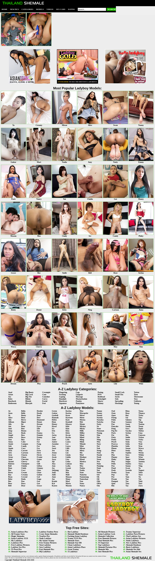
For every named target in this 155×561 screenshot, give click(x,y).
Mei (81, 422)
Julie (54, 475)
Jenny (54, 453)
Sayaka (129, 431)
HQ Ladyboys (45, 552)
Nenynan (100, 431)
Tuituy (141, 431)
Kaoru (54, 486)
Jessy (54, 459)
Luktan (69, 464)
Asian (10, 395)
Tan (127, 479)
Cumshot (46, 397)
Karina (68, 411)
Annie (10, 444)
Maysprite (84, 413)
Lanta (68, 442)
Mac (67, 470)
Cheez (23, 457)
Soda (128, 442)
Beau (10, 477)
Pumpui (114, 481)
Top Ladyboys (104, 545)
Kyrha (68, 437)
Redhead (101, 397)
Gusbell (55, 415)
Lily (67, 451)
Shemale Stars (73, 541)
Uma (141, 433)
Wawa (141, 448)
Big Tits (28, 397)
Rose (127, 413)
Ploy (113, 462)
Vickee (141, 437)
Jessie (54, 457)
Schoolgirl (102, 399)
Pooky (113, 473)
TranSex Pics (44, 536)
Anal (10, 392)
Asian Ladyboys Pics (19, 532)
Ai (9, 415)
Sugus (128, 462)
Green (54, 411)
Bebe (10, 479)
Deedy (39, 413)
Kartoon (69, 418)
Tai (127, 475)
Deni (39, 415)
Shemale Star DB (74, 543)
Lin (67, 453)
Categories (27, 9)
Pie (112, 453)
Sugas (128, 459)
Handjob (62, 399)
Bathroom (12, 403)
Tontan (141, 424)
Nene (99, 429)
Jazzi (54, 448)
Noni (99, 453)
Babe (10, 399)
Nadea (82, 468)
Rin (112, 486)
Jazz (53, 446)
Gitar (39, 473)
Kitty (68, 433)
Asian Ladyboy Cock (106, 534)
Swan (128, 468)
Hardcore (63, 401)
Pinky (113, 459)
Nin (98, 437)
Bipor (23, 422)
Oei (98, 475)
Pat (112, 435)
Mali (67, 475)
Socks (117, 397)
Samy (128, 424)
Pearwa (114, 444)
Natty (99, 424)
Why (141, 451)
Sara (127, 429)
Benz (23, 418)
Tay (127, 486)
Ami (10, 429)
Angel (10, 435)
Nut (98, 470)
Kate (68, 420)
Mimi (82, 435)
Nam (82, 473)
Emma (39, 433)
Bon (23, 429)
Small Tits (119, 395)
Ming (82, 440)
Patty (113, 437)
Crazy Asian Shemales (48, 534)
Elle (38, 429)
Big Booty (29, 392)
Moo (81, 464)
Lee (67, 444)
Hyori (54, 426)
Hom (54, 422)
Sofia (128, 444)
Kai (53, 483)
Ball (10, 466)
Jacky (54, 435)
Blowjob (28, 403)
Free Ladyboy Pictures (20, 545)
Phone (113, 448)
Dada (23, 479)
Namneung (84, 477)
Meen (82, 418)
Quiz (113, 483)
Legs (78, 392)
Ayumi (11, 462)
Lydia (68, 466)
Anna (10, 442)
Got (38, 483)
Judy (54, 473)
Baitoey (11, 464)
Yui (140, 479)
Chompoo (25, 464)
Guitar (54, 413)
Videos (49, 9)
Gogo (39, 479)
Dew (38, 418)
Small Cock (119, 392)
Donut (39, 422)
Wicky (141, 453)
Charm (24, 455)
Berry (23, 420)
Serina (128, 433)
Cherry (24, 462)
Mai (67, 473)
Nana (82, 483)
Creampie (46, 392)
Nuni (99, 468)
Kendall (69, 422)
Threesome (138, 397)
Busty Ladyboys (132, 547)
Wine (141, 457)
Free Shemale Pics (46, 549)
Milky (82, 433)
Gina (39, 470)
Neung (99, 433)
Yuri (140, 483)
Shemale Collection (106, 536)
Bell (9, 486)
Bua (23, 440)
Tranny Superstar (133, 532)
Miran (82, 448)
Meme (82, 424)
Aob (10, 446)
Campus (24, 444)
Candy (24, 446)
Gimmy (40, 468)
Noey (99, 444)
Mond (82, 459)
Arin (10, 451)
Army (10, 457)
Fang (39, 444)
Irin (53, 431)
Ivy (53, 433)
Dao (23, 481)
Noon (99, 459)
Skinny (100, 403)
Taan (128, 473)
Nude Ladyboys (132, 541)
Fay (38, 448)
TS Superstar (103, 543)
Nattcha (100, 422)
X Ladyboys (72, 552)
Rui (127, 415)
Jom (53, 466)
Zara (141, 486)
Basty (10, 473)
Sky (127, 435)
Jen (53, 451)
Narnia (99, 418)
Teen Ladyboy (45, 545)
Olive (99, 483)
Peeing (100, 392)
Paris (113, 433)
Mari (68, 481)
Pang (113, 429)
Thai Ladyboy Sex (133, 536)
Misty (82, 451)
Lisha (68, 462)
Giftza (39, 466)
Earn (39, 426)
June (54, 477)
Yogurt (141, 470)
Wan (140, 446)
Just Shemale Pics (105, 552)
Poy (113, 477)
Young (136, 403)
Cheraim (25, 459)
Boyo (23, 437)
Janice (54, 442)
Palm (113, 420)
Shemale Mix (103, 549)
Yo (140, 468)
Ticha (141, 415)
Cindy (23, 468)
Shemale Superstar (19, 552)
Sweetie (129, 470)
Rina (127, 411)
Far (38, 446)
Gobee (39, 475)
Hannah (55, 418)
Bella (23, 411)
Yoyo (141, 475)
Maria (68, 483)
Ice (53, 429)
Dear (23, 486)
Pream (114, 479)
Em (38, 431)
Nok (98, 448)
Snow (128, 440)
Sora (127, 455)
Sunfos (128, 464)
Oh (98, 477)
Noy (98, 462)
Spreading (119, 401)
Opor (113, 415)
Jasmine (55, 444)
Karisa (68, 413)
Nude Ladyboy (45, 538)
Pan (113, 424)
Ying (140, 466)
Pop (113, 475)
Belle (23, 413)
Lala (67, 440)
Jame (54, 440)
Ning (99, 440)
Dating (71, 9)
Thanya (142, 413)
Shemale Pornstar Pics (107, 547)
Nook (99, 457)
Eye (38, 440)
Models (40, 9)
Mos (81, 466)
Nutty (99, 473)
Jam (53, 437)
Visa (140, 442)
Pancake (114, 426)
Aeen (10, 413)
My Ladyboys (16, 541)
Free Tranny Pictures (48, 543)
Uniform (137, 401)
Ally (10, 424)
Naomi (99, 415)
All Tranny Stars (18, 534)
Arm (10, 455)
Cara (23, 448)
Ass (9, 397)
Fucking (62, 395)
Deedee (40, 411)
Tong (141, 422)
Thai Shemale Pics (105, 541)
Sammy (129, 422)
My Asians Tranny (46, 541)
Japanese (63, 403)
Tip (140, 420)
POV (100, 395)
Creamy (24, 475)
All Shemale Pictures (106, 532)
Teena (141, 411)
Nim (98, 435)
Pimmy (114, 457)
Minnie (83, 444)
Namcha (83, 475)
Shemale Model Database (77, 534)
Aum (10, 459)
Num (99, 464)
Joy (53, 468)
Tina (140, 418)
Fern (39, 451)
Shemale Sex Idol (133, 549)
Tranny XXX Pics (74, 538)
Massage (79, 397)
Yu (140, 477)
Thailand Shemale (19, 560)
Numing (100, 466)
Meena (82, 420)
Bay (9, 475)
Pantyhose (80, 403)
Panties (79, 401)
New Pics (14, 9)
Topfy (141, 429)
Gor (38, 481)
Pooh (113, 470)
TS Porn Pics (16, 549)
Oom (113, 413)
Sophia (128, 453)
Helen (54, 420)
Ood (113, 411)
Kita (67, 431)
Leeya (68, 446)
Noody (99, 455)
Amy (10, 433)
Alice (10, 418)
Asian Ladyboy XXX (19, 538)
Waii (140, 444)
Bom (23, 426)
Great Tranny (73, 549)
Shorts (100, 401)
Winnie (141, 459)
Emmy (39, 437)
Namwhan (84, 479)
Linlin (68, 457)
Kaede (54, 481)
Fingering (63, 392)
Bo (22, 424)
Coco (23, 470)
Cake (23, 442)
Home (4, 9)
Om (98, 486)
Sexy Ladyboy (45, 547)
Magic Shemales (17, 536)
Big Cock (29, 395)
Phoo (113, 451)
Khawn (69, 424)
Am (9, 426)
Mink (82, 442)
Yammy (142, 462)
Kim (67, 429)
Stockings (119, 403)
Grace (39, 486)
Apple (10, 448)
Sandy (128, 426)
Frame (39, 457)
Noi (98, 446)
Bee (9, 481)
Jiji (53, 462)
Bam (10, 468)
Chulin (24, 466)
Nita (98, 442)
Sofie (128, 446)
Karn (68, 415)
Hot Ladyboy (72, 532)
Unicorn (142, 435)
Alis (9, 420)
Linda (68, 455)
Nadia (82, 470)
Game (39, 459)
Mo (81, 453)
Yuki (140, 481)
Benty (23, 415)
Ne (98, 426)
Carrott (24, 451)
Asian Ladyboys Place (76, 547)
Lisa (67, 459)
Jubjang (55, 470)
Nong (99, 451)
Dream (40, 424)
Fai (38, 442)
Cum (44, 395)
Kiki (67, 426)
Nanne (99, 411)
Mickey (83, 426)
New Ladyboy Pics (133, 543)
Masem (69, 486)
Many (68, 479)
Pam (113, 422)
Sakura (129, 420)
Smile (128, 437)
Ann (10, 440)
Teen (136, 395)
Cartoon (24, 453)
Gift (38, 464)
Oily (98, 481)
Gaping (62, 397)
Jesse (54, 455)
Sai (127, 418)
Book (23, 433)
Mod (82, 455)
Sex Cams (60, 9)
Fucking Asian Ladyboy (77, 536)
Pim (113, 455)
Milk (82, 431)
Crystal (24, 477)
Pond (113, 468)
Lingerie (79, 395)
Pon (113, 466)
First (39, 453)
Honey (54, 424)
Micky (82, 429)
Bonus (23, 431)
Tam (127, 477)
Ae (9, 411)
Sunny (128, 466)
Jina (53, 464)
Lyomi (68, 468)
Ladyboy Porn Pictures (135, 534)
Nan (81, 481)
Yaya (141, 464)
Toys (136, 399)
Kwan (68, 435)
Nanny (99, 413)
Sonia (128, 451)
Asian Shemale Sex (133, 552)
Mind (82, 437)
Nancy (82, 486)
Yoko (141, 473)
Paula (113, 440)
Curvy (44, 399)
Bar (9, 470)
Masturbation (81, 399)
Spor (127, 457)
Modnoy (83, 457)
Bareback (12, 401)
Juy (53, 479)
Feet (44, 403)
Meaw (82, 415)
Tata (127, 483)
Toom (141, 426)
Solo (117, 399)
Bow (23, 435)
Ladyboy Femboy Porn (48, 532)
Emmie (40, 435)
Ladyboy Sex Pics (18, 547)
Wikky (141, 455)
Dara (23, 483)
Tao (127, 481)
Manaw (69, 477)
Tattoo (136, 392)
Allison (11, 422)
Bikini (27, 399)
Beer (10, 483)
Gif (38, 462)
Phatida (114, 446)
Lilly (67, 448)
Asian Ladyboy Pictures (136, 538)
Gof (38, 477)
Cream (24, 473)
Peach (113, 442)
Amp (10, 431)
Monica (83, 462)
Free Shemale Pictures (107, 538)
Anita (10, 437)
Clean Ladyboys (74, 545)
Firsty (39, 455)
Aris (10, 453)
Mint (82, 446)
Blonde (28, 401)
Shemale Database (133, 545)
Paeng (113, 418)
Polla (113, 464)
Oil (98, 479)
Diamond (40, 420)
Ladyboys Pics (17, 543)
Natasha (100, 420)
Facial (44, 401)
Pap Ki (114, 431)
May (81, 411)
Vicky (141, 440)
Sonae (128, 448)
